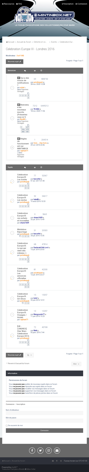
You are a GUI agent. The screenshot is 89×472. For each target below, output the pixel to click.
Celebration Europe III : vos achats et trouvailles (23, 217)
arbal (22, 87)
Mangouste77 (39, 314)
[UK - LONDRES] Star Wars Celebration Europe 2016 (23, 331)
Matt (35, 330)
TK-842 (36, 109)
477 (27, 127)
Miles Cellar (31, 469)
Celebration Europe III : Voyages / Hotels (22, 314)
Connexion (10, 404)
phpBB (13, 467)
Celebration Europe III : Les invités (22, 177)
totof (35, 298)
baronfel (37, 179)
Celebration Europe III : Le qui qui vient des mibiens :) (22, 248)
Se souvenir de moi (15, 425)
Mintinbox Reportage (22, 230)
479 (27, 129)
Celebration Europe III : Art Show (22, 296)
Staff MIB (20, 56)
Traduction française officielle (13, 469)
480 (23, 132)
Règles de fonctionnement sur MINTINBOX (23, 143)
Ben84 (22, 119)
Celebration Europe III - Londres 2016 (30, 49)
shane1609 (24, 223)
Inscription (20, 404)
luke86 (36, 199)
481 (27, 132)
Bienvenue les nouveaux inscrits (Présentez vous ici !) (23, 111)
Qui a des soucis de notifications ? (23, 82)
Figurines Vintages (22, 90)
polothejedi (38, 82)
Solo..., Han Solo (40, 143)
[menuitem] (19, 4)
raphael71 (24, 151)
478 (23, 129)
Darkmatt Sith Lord (41, 247)
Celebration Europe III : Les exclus (22, 197)
